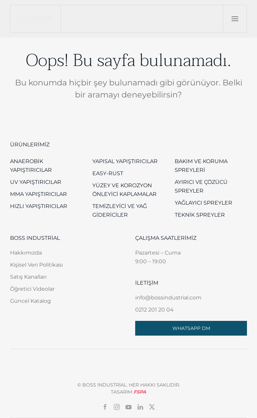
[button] (235, 18)
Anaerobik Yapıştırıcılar (31, 165)
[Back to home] (35, 18)
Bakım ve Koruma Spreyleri (201, 165)
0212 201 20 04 (154, 309)
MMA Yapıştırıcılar (38, 194)
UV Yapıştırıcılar (35, 182)
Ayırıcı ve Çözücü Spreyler (201, 186)
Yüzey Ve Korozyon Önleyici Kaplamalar (124, 189)
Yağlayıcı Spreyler (203, 203)
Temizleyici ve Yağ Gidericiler (119, 210)
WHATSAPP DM (191, 328)
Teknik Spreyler (200, 215)
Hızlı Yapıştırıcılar (38, 206)
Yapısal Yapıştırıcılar (125, 161)
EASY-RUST (107, 173)
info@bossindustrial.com (168, 297)
